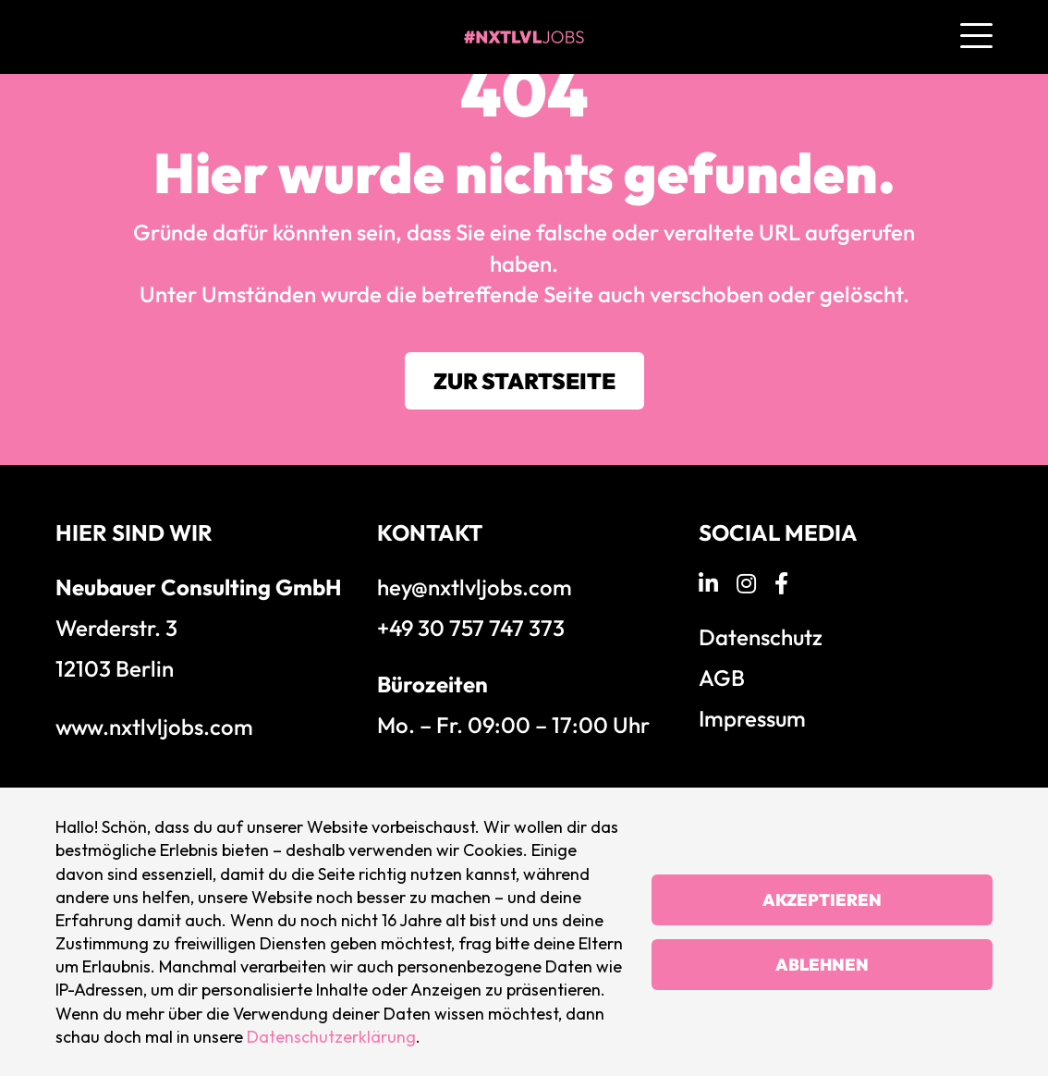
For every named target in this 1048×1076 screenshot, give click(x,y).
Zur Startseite (524, 381)
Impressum (752, 718)
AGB (722, 677)
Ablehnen (822, 964)
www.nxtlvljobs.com (154, 726)
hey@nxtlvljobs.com (474, 587)
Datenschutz (761, 637)
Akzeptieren (822, 900)
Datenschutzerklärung (331, 1036)
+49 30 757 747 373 (471, 628)
